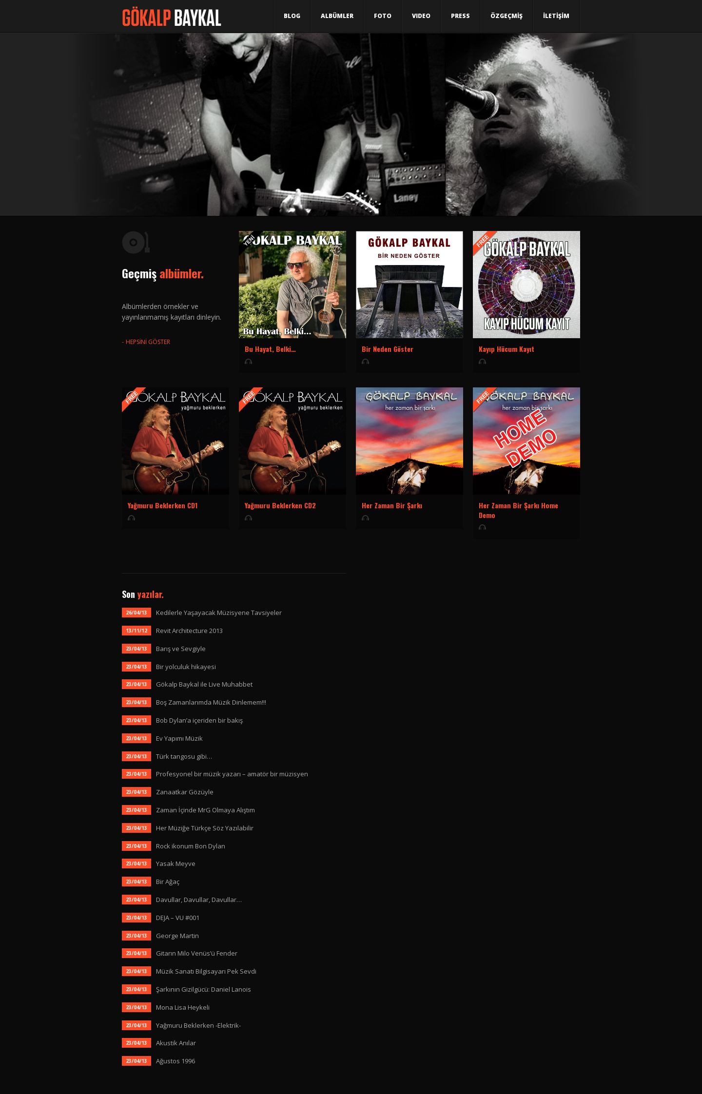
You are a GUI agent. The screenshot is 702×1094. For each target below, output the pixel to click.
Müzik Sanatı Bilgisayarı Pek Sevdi (206, 971)
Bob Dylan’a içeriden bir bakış (199, 720)
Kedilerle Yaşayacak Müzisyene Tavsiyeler (219, 612)
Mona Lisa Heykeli (183, 1007)
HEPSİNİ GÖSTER (148, 342)
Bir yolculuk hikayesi (186, 666)
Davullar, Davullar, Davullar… (199, 899)
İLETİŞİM (556, 16)
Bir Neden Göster (387, 349)
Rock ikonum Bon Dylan (190, 846)
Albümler (337, 16)
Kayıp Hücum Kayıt (506, 349)
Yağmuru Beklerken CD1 (162, 505)
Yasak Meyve (175, 863)
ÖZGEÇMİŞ (506, 16)
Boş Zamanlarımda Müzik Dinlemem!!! (211, 702)
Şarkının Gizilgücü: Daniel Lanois (203, 989)
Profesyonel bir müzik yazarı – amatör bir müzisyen (232, 773)
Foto (382, 16)
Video (421, 16)
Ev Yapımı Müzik (179, 738)
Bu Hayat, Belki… (270, 349)
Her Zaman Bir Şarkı (392, 505)
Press (460, 16)
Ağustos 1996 (175, 1060)
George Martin (177, 935)
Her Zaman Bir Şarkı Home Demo (518, 510)
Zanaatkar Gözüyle (185, 791)
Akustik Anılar (176, 1042)
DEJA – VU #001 (177, 917)
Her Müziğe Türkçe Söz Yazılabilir (205, 828)
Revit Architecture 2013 (189, 630)
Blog (292, 16)
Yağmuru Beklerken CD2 (280, 505)
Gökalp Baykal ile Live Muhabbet (204, 684)
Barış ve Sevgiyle (181, 648)
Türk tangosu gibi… (184, 756)
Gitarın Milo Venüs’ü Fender (196, 953)
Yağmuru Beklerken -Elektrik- (198, 1025)
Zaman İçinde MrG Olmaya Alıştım (205, 810)
